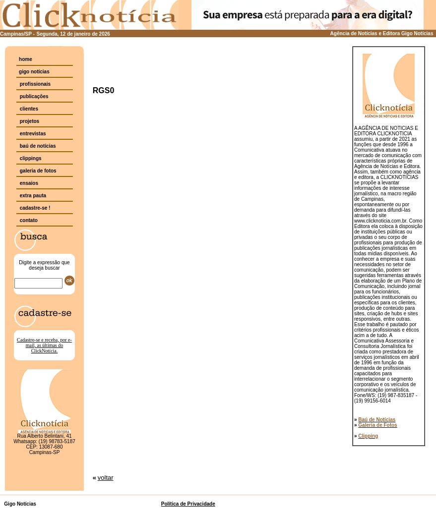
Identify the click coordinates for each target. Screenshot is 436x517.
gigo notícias (34, 71)
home (25, 59)
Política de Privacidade (188, 504)
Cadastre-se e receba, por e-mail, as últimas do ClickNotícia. (44, 345)
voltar (106, 477)
